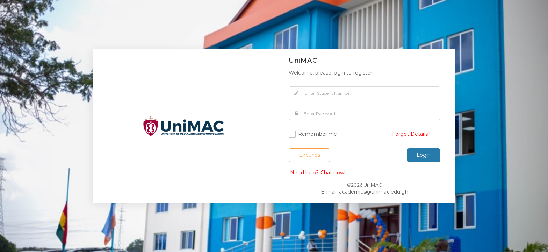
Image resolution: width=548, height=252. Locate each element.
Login (424, 155)
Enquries (309, 155)
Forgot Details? (411, 134)
